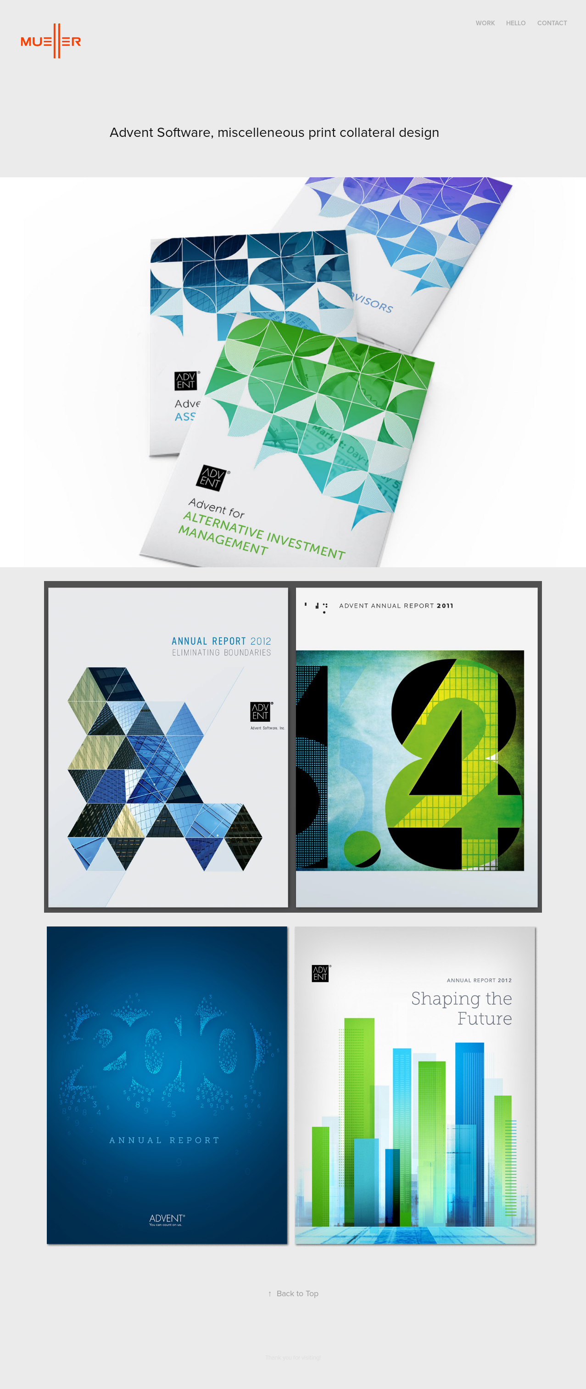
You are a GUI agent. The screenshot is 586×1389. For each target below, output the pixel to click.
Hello (516, 23)
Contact (552, 23)
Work (485, 23)
